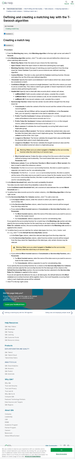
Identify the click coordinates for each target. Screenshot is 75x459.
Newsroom (8, 432)
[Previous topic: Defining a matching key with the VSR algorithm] (19, 312)
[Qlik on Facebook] (68, 444)
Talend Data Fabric (11, 357)
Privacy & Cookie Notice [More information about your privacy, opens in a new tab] (33, 456)
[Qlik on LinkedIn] (64, 444)
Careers (7, 429)
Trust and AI (9, 390)
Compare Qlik (9, 396)
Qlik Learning (9, 334)
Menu (72, 3)
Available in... (10, 34)
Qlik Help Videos (10, 325)
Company (8, 413)
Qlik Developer (10, 328)
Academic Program (11, 424)
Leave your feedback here (14, 303)
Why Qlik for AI (10, 393)
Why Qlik (8, 382)
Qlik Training (9, 331)
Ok (61, 450)
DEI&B (7, 421)
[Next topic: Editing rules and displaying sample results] (56, 312)
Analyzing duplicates (61, 9)
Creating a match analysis (14, 11)
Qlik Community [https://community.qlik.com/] (51, 445)
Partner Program (10, 427)
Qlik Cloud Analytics (11, 365)
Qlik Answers (9, 367)
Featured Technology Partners (15, 398)
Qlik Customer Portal (12, 336)
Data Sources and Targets (14, 401)
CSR (6, 418)
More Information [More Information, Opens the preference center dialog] (61, 454)
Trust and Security (11, 385)
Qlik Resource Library (12, 339)
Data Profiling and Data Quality (33, 9)
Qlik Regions (9, 404)
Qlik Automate (9, 373)
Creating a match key (12, 29)
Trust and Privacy (11, 387)
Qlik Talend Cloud (11, 354)
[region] (37, 452)
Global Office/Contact (12, 435)
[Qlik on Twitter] (60, 444)
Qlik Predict (9, 370)
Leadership (8, 416)
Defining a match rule (30, 11)
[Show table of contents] (3, 9)
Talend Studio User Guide (14, 9)
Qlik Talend (8, 351)
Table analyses (48, 9)
